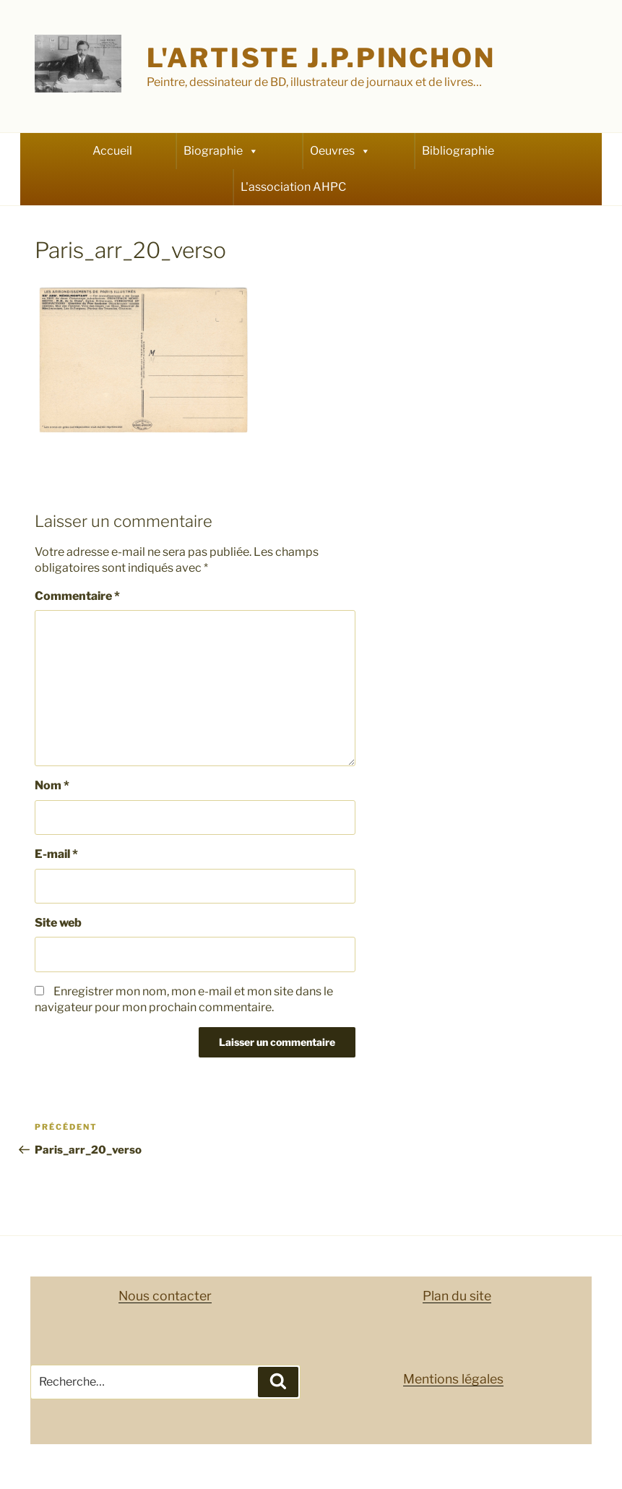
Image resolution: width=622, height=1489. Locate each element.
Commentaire (77, 596)
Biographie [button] (221, 151)
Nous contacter (165, 1295)
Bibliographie (458, 151)
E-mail (56, 854)
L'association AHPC (293, 187)
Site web (58, 923)
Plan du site (457, 1295)
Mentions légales (453, 1378)
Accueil (112, 151)
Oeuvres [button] (340, 151)
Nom (52, 785)
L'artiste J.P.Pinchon (321, 58)
